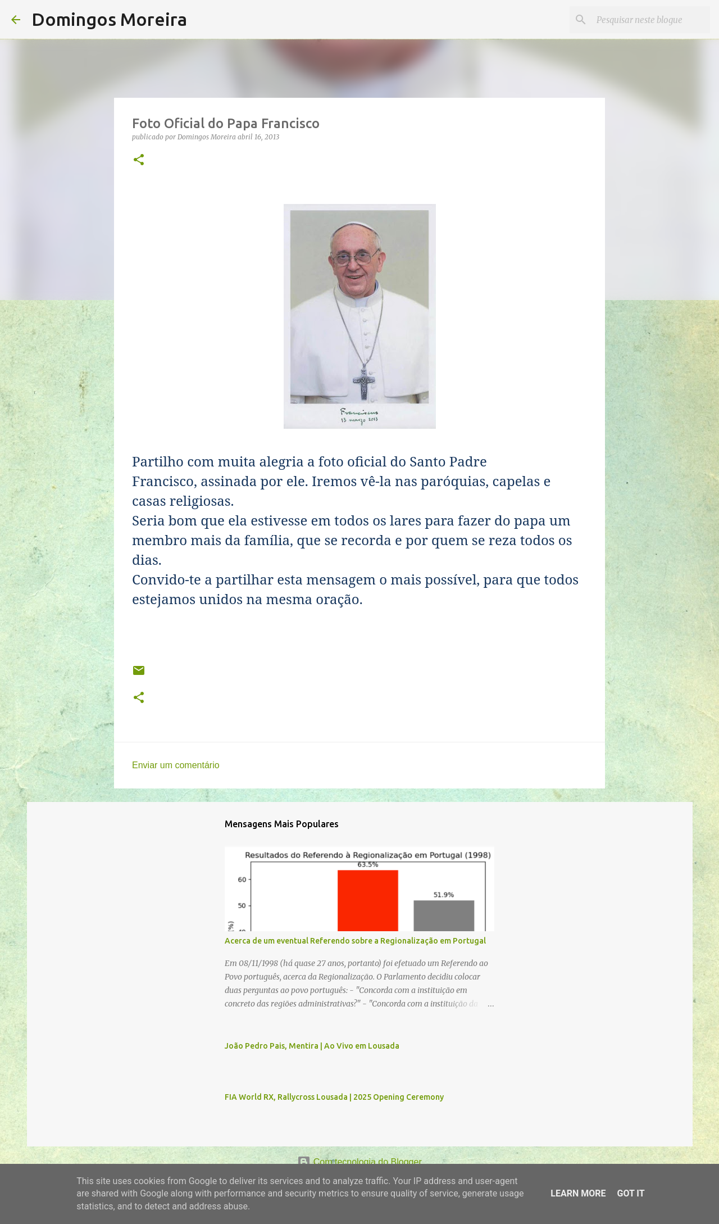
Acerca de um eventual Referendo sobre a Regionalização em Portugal (355, 940)
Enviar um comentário (176, 765)
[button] (138, 160)
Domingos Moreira (109, 19)
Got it (630, 1193)
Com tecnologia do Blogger (359, 1162)
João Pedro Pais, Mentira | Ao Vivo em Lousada (312, 1045)
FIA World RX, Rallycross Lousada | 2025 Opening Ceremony (334, 1096)
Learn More (578, 1193)
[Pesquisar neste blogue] (651, 19)
